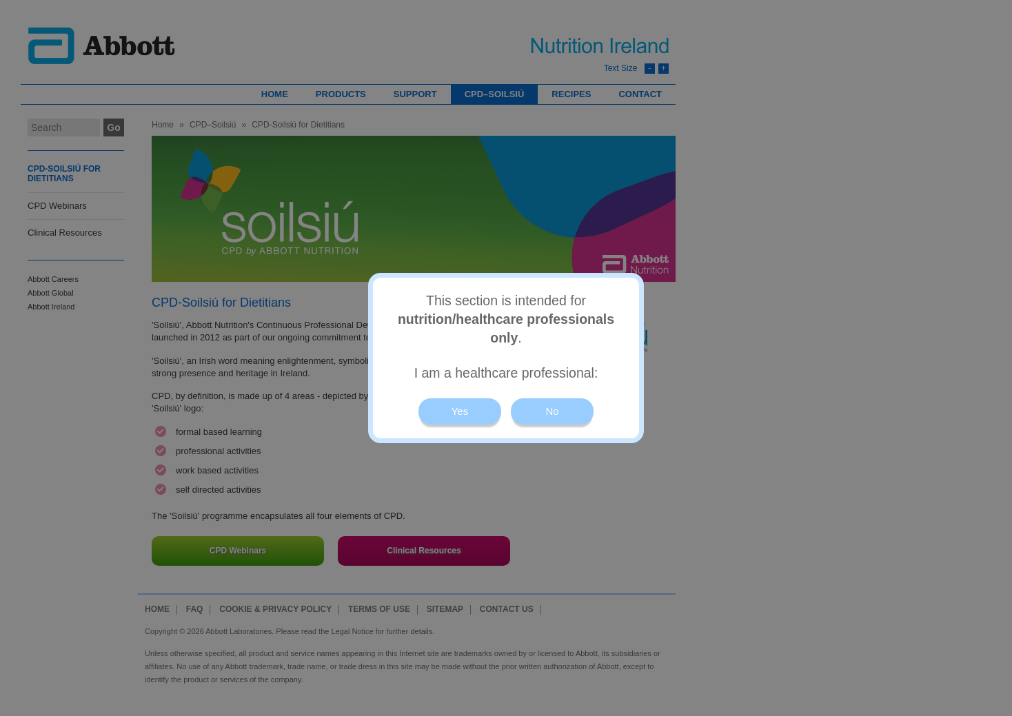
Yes (460, 411)
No (551, 411)
